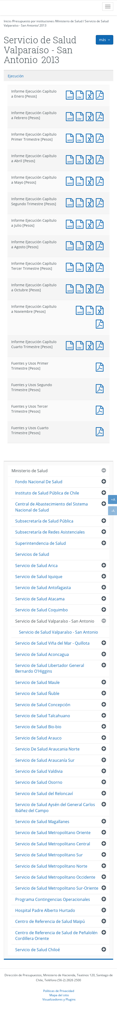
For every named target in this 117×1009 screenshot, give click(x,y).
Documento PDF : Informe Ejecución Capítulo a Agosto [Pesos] (101, 245)
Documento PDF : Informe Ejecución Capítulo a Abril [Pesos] (101, 159)
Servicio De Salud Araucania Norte (47, 749)
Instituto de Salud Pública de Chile (47, 493)
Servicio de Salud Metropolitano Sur (49, 855)
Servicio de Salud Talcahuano (42, 715)
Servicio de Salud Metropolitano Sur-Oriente (56, 888)
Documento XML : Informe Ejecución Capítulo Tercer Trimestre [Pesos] (71, 266)
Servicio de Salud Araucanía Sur (45, 760)
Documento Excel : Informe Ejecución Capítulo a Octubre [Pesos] (91, 288)
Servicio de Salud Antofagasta (43, 587)
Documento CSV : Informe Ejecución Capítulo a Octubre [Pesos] (81, 288)
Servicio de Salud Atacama (40, 599)
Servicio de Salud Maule (37, 682)
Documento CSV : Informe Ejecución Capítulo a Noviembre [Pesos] (91, 309)
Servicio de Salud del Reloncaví (44, 793)
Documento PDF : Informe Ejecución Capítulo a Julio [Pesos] (101, 223)
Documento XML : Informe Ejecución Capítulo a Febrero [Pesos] (71, 116)
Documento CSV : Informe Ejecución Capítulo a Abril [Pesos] (81, 159)
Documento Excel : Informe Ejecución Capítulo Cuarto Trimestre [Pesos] (91, 345)
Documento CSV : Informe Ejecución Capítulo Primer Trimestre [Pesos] (81, 137)
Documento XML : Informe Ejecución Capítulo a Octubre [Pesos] (71, 288)
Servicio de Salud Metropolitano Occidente (55, 877)
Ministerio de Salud (69, 21)
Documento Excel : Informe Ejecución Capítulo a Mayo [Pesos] (91, 180)
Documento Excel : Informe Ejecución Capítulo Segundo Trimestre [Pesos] (91, 202)
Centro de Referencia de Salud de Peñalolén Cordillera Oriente (56, 935)
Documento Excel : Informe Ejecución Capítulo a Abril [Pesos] (91, 159)
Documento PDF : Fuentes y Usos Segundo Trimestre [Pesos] (101, 388)
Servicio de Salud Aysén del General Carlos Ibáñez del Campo (55, 807)
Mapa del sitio (59, 995)
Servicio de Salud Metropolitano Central (52, 844)
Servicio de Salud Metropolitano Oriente (53, 832)
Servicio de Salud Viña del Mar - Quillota (52, 643)
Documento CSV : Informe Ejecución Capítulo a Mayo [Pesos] (81, 180)
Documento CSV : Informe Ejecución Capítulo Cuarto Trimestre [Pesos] (81, 345)
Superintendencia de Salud (40, 543)
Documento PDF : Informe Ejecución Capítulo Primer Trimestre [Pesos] (101, 137)
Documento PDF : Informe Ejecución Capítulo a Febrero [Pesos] (101, 116)
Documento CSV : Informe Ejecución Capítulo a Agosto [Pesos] (81, 245)
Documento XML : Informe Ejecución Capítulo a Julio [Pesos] (71, 223)
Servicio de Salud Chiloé (37, 949)
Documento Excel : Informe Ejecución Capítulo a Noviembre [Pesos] (101, 309)
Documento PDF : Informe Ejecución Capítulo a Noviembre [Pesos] (101, 323)
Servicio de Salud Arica (36, 565)
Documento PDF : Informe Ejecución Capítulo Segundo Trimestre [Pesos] (101, 202)
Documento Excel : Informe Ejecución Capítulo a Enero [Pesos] (91, 94)
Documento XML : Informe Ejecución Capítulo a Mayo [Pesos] (71, 180)
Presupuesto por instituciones (33, 21)
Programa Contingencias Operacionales (52, 899)
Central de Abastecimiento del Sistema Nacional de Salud (51, 507)
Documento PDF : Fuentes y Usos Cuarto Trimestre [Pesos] (101, 431)
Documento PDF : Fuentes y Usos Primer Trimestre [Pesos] (101, 366)
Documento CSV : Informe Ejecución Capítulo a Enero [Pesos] (81, 94)
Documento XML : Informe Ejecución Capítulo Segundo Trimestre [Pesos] (71, 202)
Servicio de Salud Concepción (42, 704)
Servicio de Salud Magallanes (42, 821)
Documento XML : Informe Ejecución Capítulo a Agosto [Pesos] (71, 245)
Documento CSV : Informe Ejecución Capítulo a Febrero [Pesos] (81, 116)
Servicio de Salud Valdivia (39, 771)
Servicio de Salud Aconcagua (42, 654)
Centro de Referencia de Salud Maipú (50, 921)
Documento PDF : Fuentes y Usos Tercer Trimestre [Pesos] (101, 409)
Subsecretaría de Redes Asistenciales (50, 532)
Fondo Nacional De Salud (38, 481)
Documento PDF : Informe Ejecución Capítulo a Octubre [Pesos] (101, 288)
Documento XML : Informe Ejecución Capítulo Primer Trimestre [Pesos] (71, 137)
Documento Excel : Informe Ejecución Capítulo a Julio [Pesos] (91, 223)
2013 (42, 25)
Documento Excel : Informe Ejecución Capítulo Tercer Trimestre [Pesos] (91, 266)
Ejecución (16, 76)
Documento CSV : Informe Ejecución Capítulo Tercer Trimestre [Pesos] (81, 266)
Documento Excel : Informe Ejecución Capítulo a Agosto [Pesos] (91, 245)
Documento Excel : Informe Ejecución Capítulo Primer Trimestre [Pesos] (91, 137)
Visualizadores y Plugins (59, 999)
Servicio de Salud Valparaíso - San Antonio (54, 621)
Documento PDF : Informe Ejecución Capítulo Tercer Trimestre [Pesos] (101, 266)
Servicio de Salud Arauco (38, 738)
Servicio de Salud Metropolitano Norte (51, 866)
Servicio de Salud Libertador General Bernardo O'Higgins (49, 668)
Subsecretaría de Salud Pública (44, 521)
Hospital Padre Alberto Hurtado (45, 910)
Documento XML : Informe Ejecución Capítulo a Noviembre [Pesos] (81, 309)
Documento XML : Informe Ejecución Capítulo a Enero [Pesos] (71, 94)
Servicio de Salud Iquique (38, 576)
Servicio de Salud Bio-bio (38, 726)
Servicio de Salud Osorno (38, 782)
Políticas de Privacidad (58, 991)
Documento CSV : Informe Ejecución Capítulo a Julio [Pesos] (81, 223)
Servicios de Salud (32, 554)
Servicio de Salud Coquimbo (41, 610)
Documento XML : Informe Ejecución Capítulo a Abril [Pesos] (71, 159)
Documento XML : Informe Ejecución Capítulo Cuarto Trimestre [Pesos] (71, 345)
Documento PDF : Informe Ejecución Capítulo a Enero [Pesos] (101, 94)
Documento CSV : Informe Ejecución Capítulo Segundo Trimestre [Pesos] (81, 202)
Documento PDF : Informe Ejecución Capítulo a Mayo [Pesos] (101, 180)
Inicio (7, 21)
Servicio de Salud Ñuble (37, 693)
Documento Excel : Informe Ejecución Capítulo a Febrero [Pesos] (91, 116)
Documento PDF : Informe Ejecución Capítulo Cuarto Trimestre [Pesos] (101, 345)
